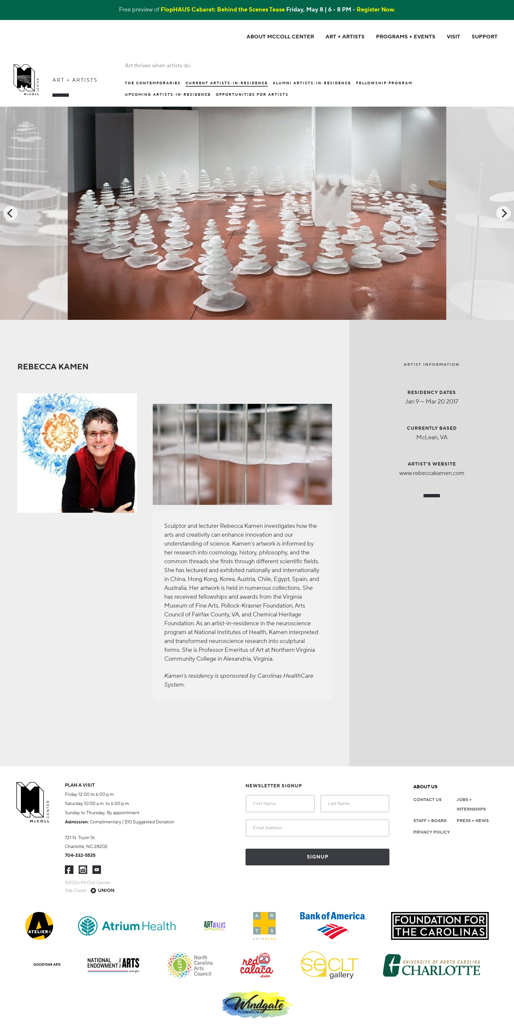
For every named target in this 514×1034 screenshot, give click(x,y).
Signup (317, 857)
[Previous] (10, 213)
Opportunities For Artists (252, 94)
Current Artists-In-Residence (227, 83)
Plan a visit (80, 785)
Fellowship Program (384, 83)
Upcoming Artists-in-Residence (168, 94)
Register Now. (376, 10)
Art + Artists (74, 79)
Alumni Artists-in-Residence (312, 83)
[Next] (503, 213)
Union (106, 890)
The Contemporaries (153, 83)
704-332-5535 (80, 855)
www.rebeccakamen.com (432, 473)
